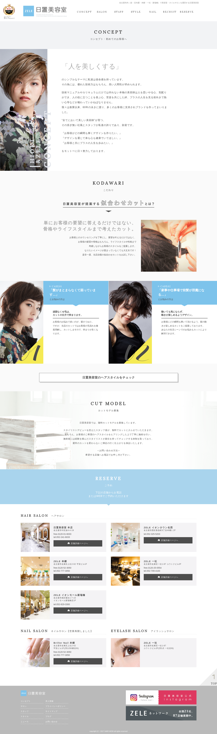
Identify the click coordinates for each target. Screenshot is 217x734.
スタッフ (25, 711)
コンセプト (26, 701)
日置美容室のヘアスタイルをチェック (108, 377)
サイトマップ (51, 711)
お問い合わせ (51, 722)
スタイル (25, 716)
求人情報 (49, 701)
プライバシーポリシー (55, 706)
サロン (24, 706)
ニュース (25, 722)
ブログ (48, 716)
